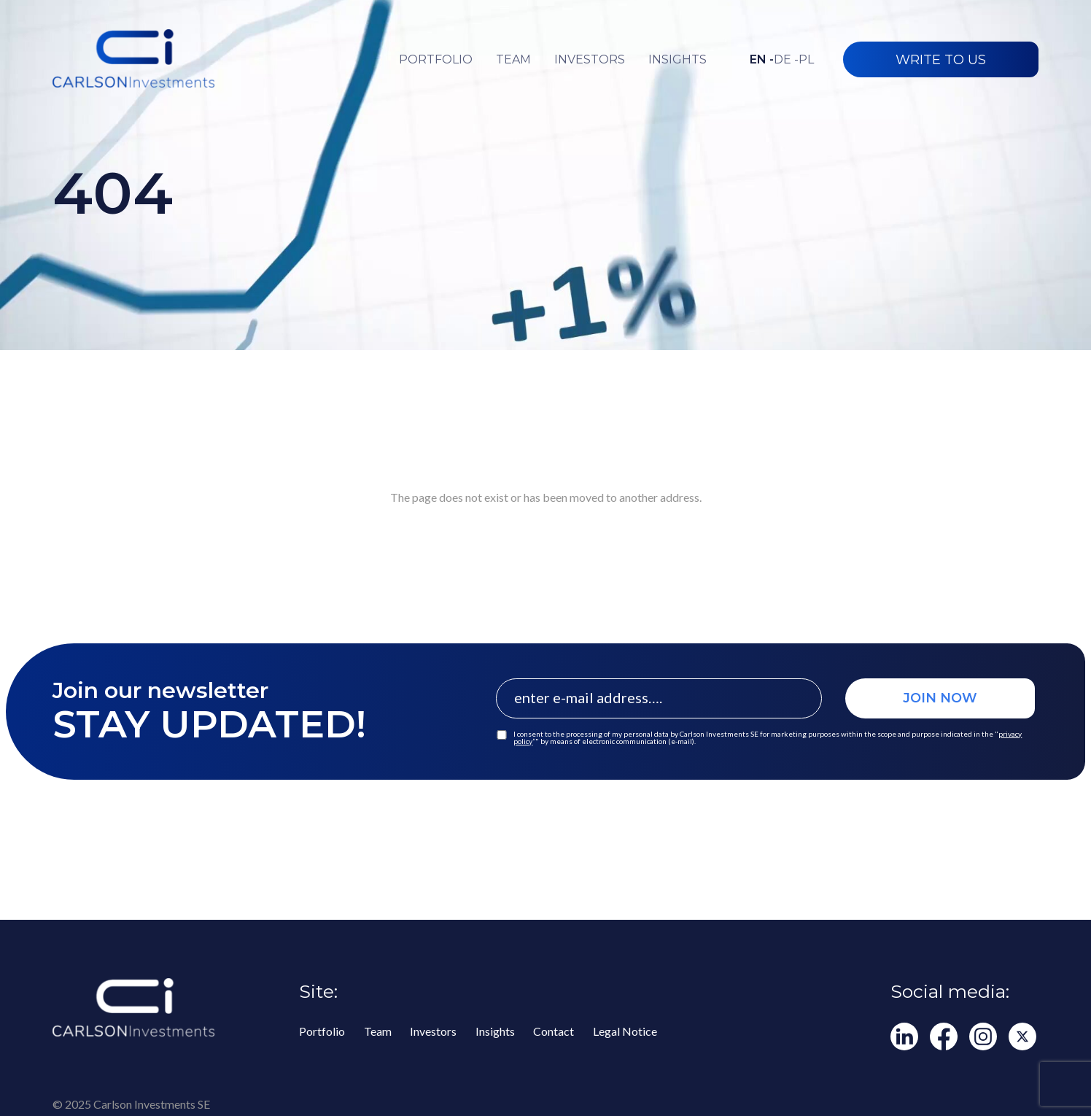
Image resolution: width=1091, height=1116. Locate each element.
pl (806, 60)
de (786, 60)
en (762, 60)
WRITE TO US (941, 60)
